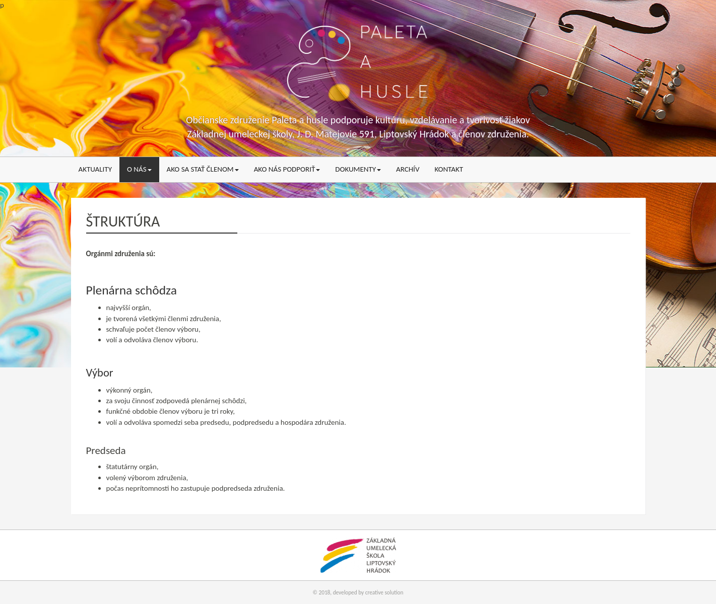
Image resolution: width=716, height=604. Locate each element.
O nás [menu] (139, 169)
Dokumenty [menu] (358, 169)
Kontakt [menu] (448, 169)
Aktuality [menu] (95, 169)
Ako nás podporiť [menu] (287, 169)
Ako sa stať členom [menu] (203, 169)
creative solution (384, 592)
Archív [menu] (407, 169)
